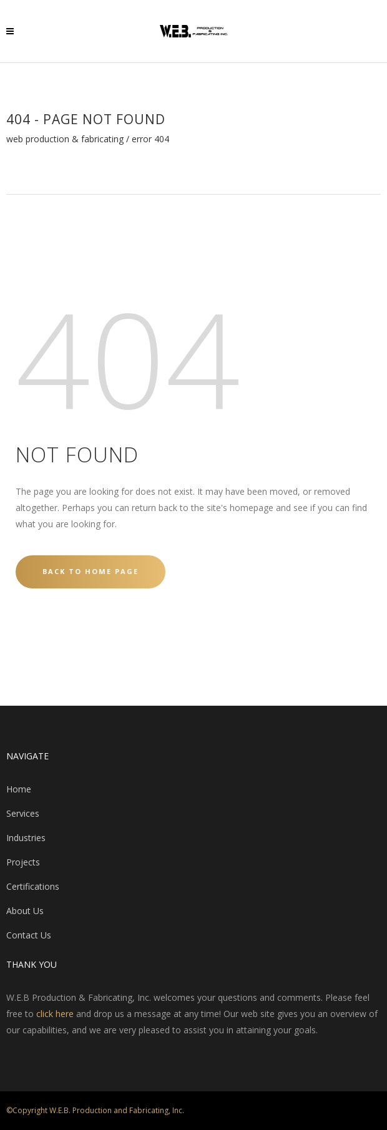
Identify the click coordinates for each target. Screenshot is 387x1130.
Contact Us (28, 935)
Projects (23, 862)
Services (22, 813)
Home (18, 789)
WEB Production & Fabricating (65, 139)
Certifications (32, 886)
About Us (25, 911)
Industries (26, 838)
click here (55, 1014)
